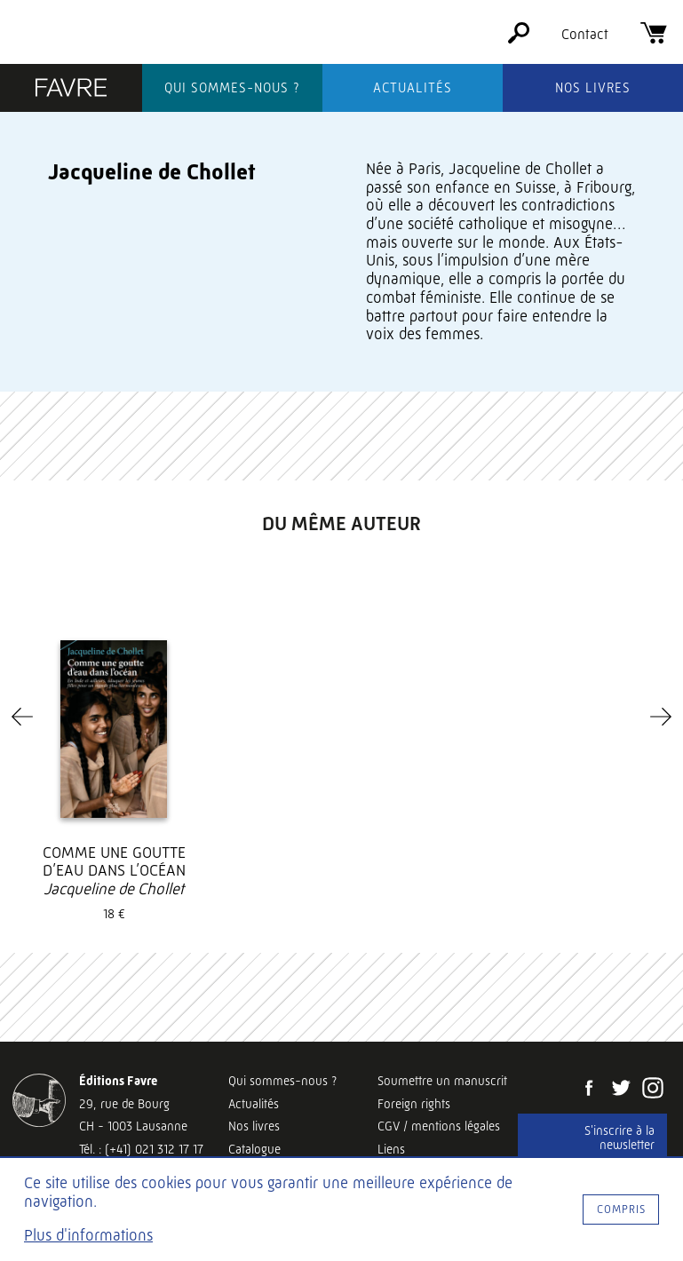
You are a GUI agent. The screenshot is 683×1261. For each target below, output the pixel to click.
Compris (621, 1209)
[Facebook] (589, 1090)
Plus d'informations (88, 1235)
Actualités (412, 88)
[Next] (661, 716)
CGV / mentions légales (438, 1126)
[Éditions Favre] (71, 89)
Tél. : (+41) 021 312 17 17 (141, 1149)
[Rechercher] (518, 38)
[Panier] (653, 38)
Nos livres (593, 88)
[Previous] (22, 716)
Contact (584, 34)
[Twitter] (621, 1090)
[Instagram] (653, 1090)
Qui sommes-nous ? (232, 88)
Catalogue (254, 1149)
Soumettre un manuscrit (442, 1081)
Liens (391, 1149)
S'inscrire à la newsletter (619, 1138)
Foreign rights (413, 1104)
